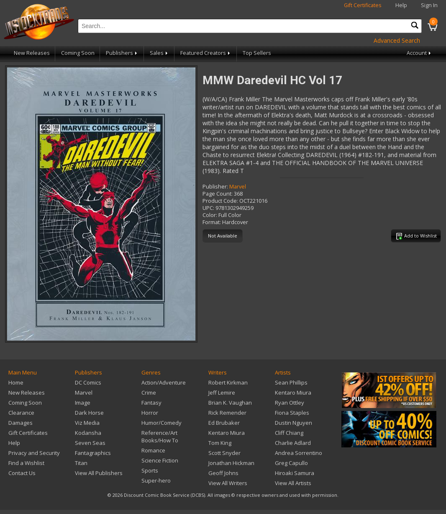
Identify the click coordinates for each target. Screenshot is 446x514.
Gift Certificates (363, 5)
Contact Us (22, 473)
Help (401, 5)
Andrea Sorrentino (298, 453)
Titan (81, 463)
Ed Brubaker (224, 422)
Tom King (219, 443)
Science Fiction (159, 460)
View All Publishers (99, 473)
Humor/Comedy (161, 422)
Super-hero (156, 480)
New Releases (32, 53)
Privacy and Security (34, 453)
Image (82, 402)
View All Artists (293, 483)
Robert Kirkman (228, 382)
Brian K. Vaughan (230, 402)
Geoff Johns (223, 473)
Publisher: (215, 186)
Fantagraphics (93, 453)
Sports (149, 470)
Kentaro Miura (226, 433)
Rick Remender (227, 412)
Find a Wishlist (26, 463)
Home (15, 382)
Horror (149, 412)
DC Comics (88, 382)
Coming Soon (78, 53)
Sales (159, 53)
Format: (211, 222)
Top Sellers (257, 53)
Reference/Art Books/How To (159, 436)
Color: (209, 215)
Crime (148, 392)
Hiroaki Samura (294, 473)
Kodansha (88, 433)
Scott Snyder (224, 453)
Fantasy (151, 402)
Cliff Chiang (289, 433)
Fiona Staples (292, 412)
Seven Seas (90, 443)
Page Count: (217, 193)
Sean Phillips (291, 382)
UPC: (208, 208)
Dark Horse (89, 412)
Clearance (21, 412)
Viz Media (87, 422)
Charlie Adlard (293, 443)
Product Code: (220, 200)
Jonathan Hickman (231, 463)
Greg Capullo (291, 463)
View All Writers (227, 483)
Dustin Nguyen (293, 422)
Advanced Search (397, 40)
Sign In (429, 5)
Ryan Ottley (289, 402)
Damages (20, 422)
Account (419, 53)
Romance (153, 450)
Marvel (237, 186)
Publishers (122, 53)
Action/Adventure (163, 382)
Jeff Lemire (221, 392)
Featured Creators (205, 53)
